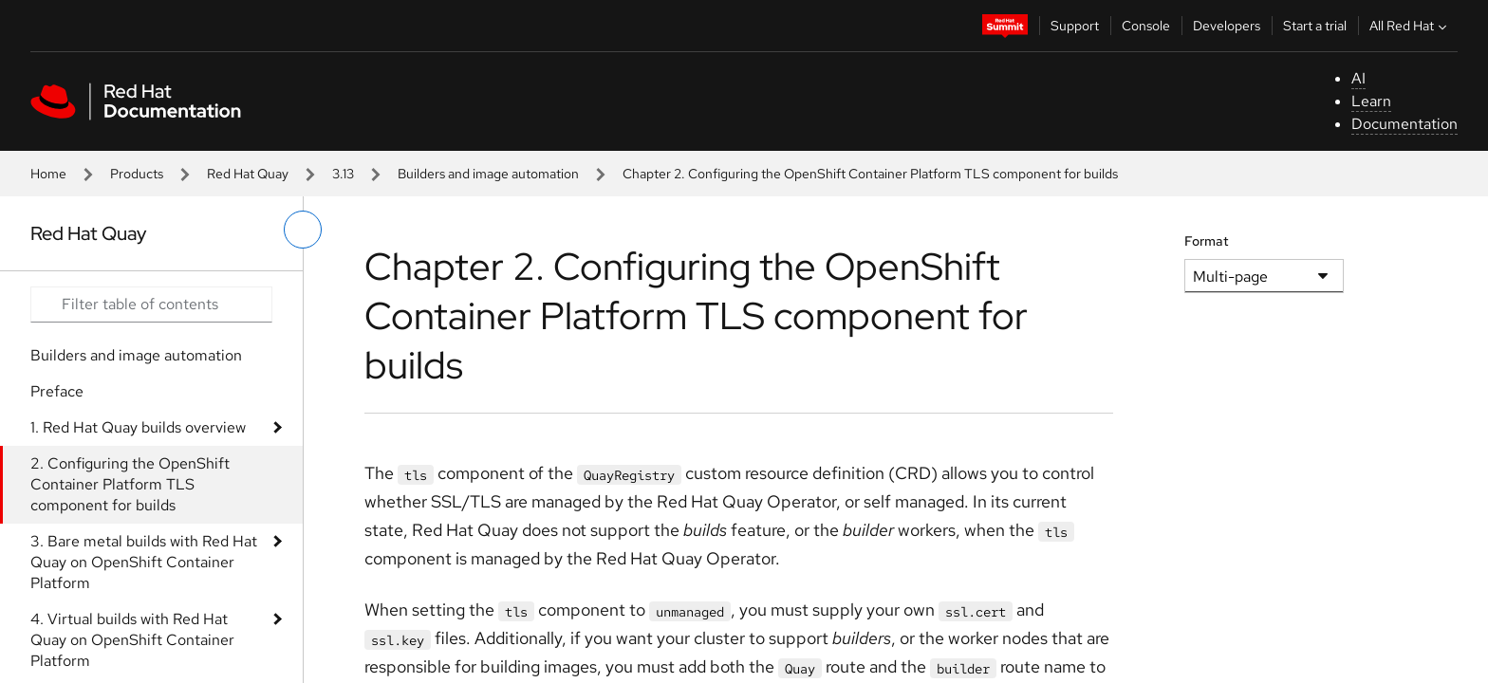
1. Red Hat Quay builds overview (138, 427)
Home (48, 173)
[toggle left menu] (303, 230)
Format (1206, 240)
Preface (57, 391)
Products (136, 173)
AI (1358, 78)
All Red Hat (1410, 25)
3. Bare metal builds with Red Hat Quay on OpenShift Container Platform (143, 562)
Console (1146, 25)
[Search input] (151, 304)
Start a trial (1315, 25)
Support (1075, 25)
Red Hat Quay (247, 173)
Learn (1371, 101)
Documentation (1404, 124)
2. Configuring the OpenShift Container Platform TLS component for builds (130, 484)
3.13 (343, 173)
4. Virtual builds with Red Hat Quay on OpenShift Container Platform (132, 640)
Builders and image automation (488, 173)
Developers (1226, 25)
